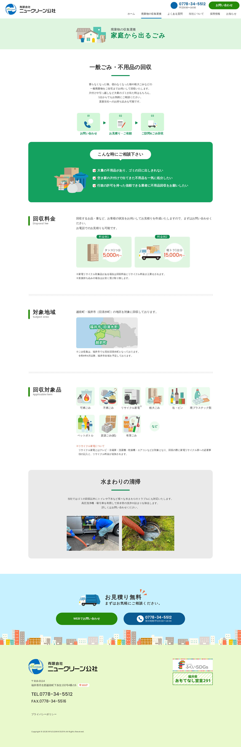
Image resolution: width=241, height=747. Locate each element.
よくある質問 (175, 13)
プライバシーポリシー (44, 714)
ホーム (131, 13)
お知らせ (231, 13)
